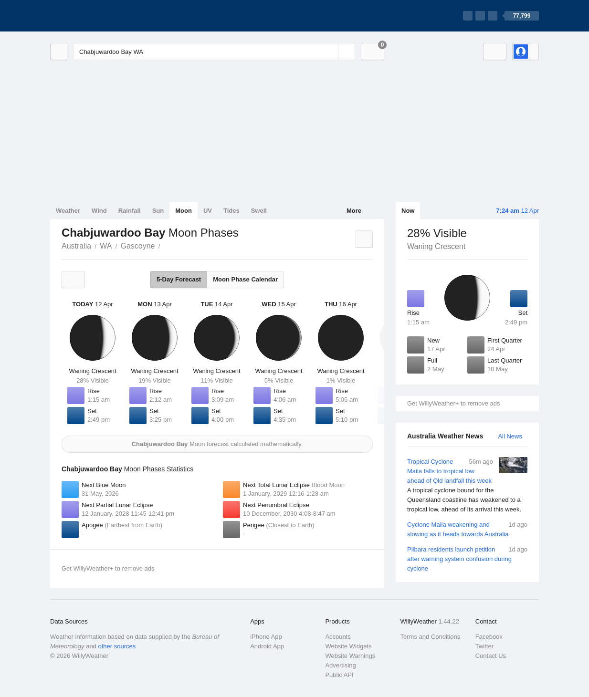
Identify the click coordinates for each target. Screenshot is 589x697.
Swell (259, 210)
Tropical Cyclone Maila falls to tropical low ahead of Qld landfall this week (467, 485)
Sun (158, 210)
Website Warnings (350, 655)
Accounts (337, 636)
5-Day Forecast (179, 279)
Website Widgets (348, 646)
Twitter (484, 646)
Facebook (489, 636)
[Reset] (330, 51)
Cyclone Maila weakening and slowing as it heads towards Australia (467, 529)
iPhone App (266, 636)
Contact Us (490, 655)
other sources (117, 646)
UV (207, 210)
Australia (76, 246)
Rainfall (129, 210)
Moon (183, 210)
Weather (68, 210)
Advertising (340, 665)
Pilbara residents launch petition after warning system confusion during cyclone (467, 558)
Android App (267, 646)
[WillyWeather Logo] (95, 16)
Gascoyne (137, 246)
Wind (99, 210)
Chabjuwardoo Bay (165, 245)
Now (407, 210)
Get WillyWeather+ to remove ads (453, 403)
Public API (339, 674)
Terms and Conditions (430, 636)
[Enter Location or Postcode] (214, 51)
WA (106, 246)
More (354, 210)
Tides (231, 210)
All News (510, 436)
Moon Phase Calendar (245, 279)
